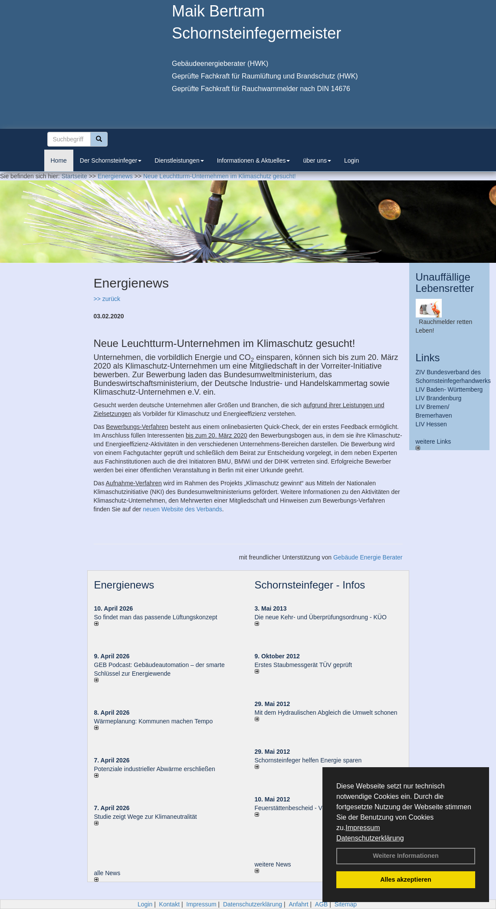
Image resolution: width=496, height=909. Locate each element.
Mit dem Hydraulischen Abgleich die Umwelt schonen (326, 712)
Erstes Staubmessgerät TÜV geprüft (303, 664)
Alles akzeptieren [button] (405, 879)
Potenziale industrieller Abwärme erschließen (154, 768)
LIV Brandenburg (439, 398)
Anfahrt (298, 904)
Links (428, 357)
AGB (321, 904)
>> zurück (107, 298)
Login (351, 160)
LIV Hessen (431, 424)
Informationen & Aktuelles (253, 160)
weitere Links (433, 444)
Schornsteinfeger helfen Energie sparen (308, 760)
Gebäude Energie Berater (368, 557)
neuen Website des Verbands (182, 509)
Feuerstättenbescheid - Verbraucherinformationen (321, 807)
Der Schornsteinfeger (110, 160)
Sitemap (346, 904)
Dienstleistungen (179, 160)
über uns (317, 160)
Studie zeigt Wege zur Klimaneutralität (145, 816)
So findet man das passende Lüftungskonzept (155, 617)
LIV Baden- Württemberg (449, 389)
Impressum (362, 827)
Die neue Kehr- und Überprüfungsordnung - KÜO (321, 617)
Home (59, 160)
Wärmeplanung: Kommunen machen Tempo (153, 721)
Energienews (124, 585)
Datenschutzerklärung (370, 838)
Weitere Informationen (406, 855)
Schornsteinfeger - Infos (310, 585)
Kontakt (169, 904)
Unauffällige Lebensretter (445, 282)
